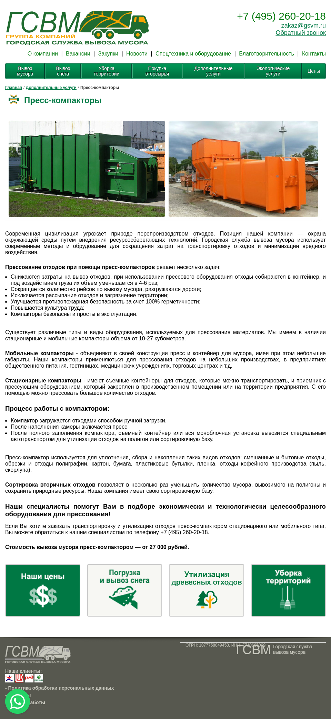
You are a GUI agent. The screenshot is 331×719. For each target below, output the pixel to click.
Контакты (314, 54)
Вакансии (78, 54)
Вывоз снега (63, 71)
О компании (43, 54)
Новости (137, 54)
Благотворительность (266, 54)
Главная (13, 87)
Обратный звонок (300, 32)
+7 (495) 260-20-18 (281, 16)
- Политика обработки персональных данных (59, 688)
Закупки (108, 54)
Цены (314, 71)
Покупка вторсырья (157, 71)
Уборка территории (106, 71)
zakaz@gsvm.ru (303, 25)
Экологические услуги (273, 71)
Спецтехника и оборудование (193, 54)
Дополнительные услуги (213, 71)
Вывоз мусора (25, 71)
